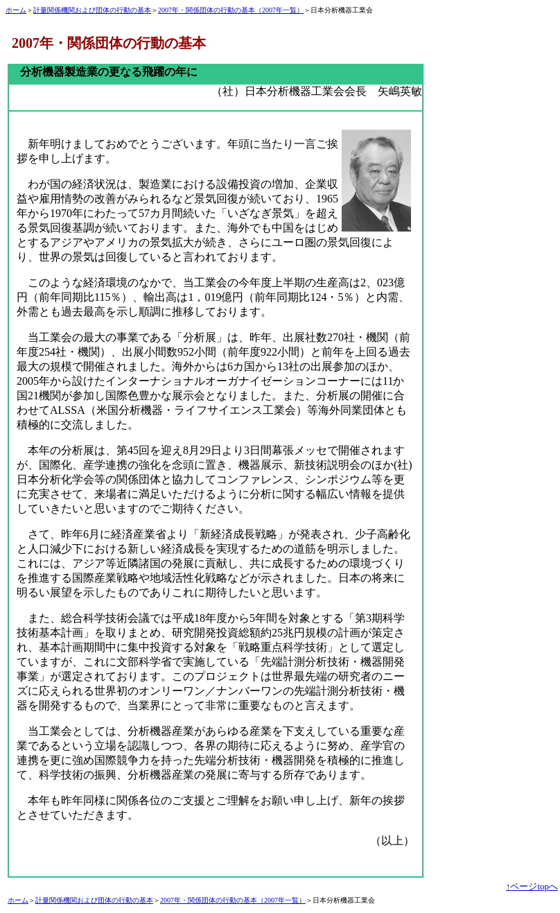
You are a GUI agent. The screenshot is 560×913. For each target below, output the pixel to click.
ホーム (16, 10)
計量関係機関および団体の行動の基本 (92, 10)
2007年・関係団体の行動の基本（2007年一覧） (231, 10)
